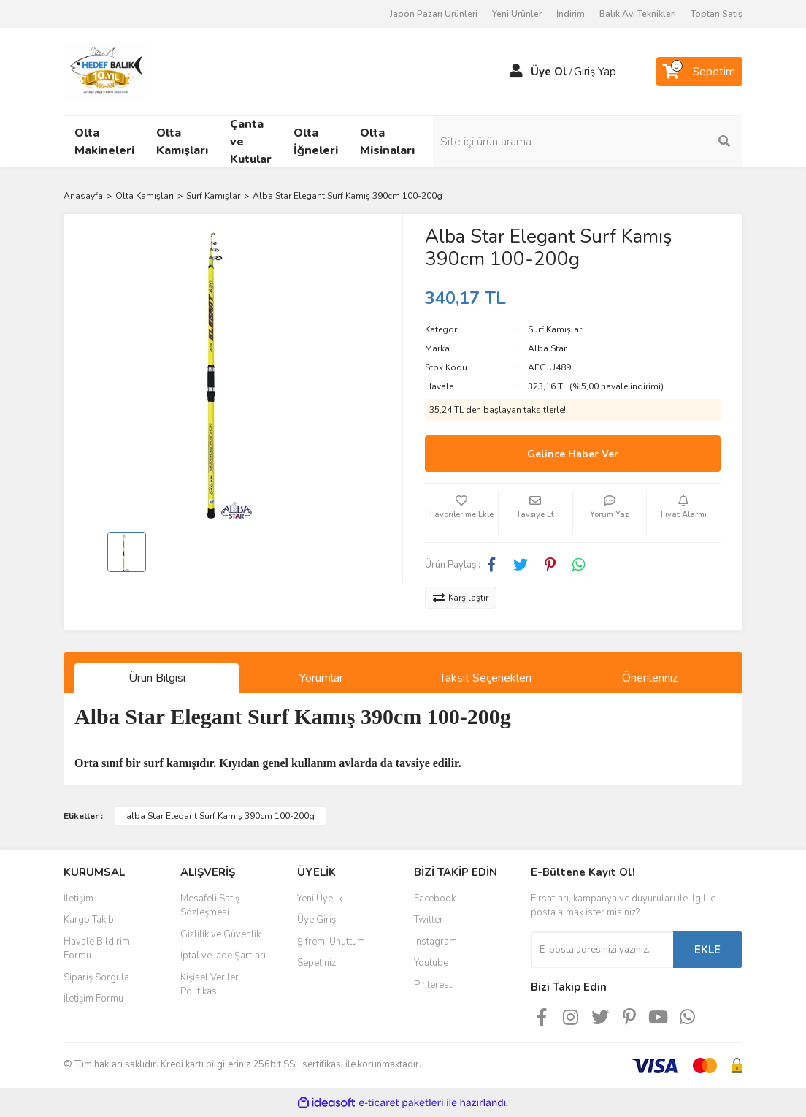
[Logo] (106, 71)
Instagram (435, 941)
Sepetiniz (316, 962)
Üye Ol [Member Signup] (549, 71)
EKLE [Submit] (707, 949)
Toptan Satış (716, 14)
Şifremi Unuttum (331, 941)
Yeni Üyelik (319, 898)
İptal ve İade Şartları (223, 955)
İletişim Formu (93, 998)
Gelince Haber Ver (572, 454)
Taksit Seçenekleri (485, 678)
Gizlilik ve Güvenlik (220, 934)
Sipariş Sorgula (96, 977)
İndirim (570, 14)
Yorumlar (321, 678)
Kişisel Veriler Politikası (209, 985)
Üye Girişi (317, 919)
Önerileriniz (650, 678)
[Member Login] (516, 72)
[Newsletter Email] (602, 949)
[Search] (665, 141)
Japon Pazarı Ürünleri (433, 14)
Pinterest (433, 984)
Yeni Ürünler (517, 14)
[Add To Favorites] (461, 513)
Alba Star (547, 348)
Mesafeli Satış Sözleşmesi (209, 906)
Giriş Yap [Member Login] (595, 71)
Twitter (428, 919)
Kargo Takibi (90, 919)
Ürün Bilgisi (156, 678)
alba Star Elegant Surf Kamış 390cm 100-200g (220, 816)
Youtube (431, 962)
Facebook (435, 898)
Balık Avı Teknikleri (637, 14)
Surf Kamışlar (555, 329)
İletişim (78, 898)
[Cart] (699, 71)
